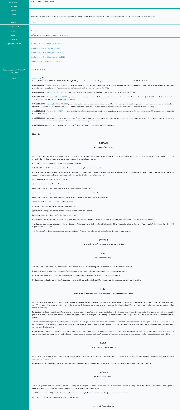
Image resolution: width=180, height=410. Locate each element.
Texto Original (36, 78)
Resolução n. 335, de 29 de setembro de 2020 (48, 57)
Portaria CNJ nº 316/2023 (57, 111)
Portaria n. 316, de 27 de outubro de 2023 (46, 61)
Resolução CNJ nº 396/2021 (57, 92)
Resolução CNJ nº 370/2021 (57, 97)
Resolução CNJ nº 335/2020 (57, 104)
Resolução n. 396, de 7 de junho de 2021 (46, 48)
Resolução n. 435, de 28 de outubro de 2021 (47, 44)
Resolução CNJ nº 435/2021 (57, 85)
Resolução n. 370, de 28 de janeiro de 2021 (47, 52)
